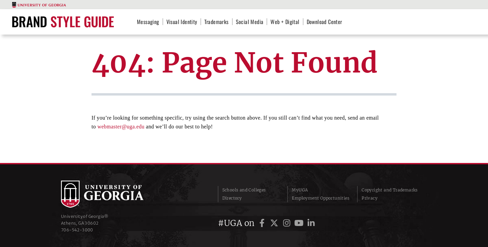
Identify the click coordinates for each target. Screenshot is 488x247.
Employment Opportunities (320, 198)
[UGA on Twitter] (275, 223)
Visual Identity (181, 21)
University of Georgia (112, 194)
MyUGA (300, 189)
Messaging (148, 21)
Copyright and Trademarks (390, 189)
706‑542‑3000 (77, 229)
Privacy (370, 198)
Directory (232, 198)
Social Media (250, 21)
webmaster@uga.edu (120, 126)
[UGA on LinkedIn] (311, 223)
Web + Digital (284, 21)
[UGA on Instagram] (288, 223)
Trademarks (216, 21)
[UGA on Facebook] (263, 223)
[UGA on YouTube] (300, 223)
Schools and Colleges (244, 189)
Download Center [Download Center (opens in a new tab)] (324, 21)
